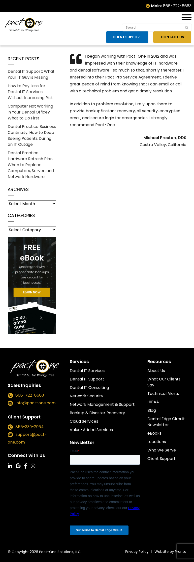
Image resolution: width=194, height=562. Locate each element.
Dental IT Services (87, 371)
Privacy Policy (137, 551)
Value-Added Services (91, 430)
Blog (151, 410)
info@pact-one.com (36, 403)
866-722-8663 (177, 6)
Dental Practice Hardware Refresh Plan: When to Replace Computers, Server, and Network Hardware (31, 165)
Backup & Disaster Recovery (97, 413)
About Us (156, 371)
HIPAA (153, 402)
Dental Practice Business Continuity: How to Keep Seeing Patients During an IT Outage (32, 135)
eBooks (154, 433)
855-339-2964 (29, 427)
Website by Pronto (170, 551)
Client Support (128, 37)
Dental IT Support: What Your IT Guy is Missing (31, 74)
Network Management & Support (102, 404)
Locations (156, 442)
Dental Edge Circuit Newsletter (166, 422)
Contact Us (173, 37)
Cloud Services (84, 421)
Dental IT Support (87, 379)
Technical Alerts (163, 393)
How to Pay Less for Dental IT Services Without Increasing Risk (30, 92)
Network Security (86, 396)
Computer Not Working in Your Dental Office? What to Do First (30, 112)
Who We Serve (161, 450)
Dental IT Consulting (89, 387)
